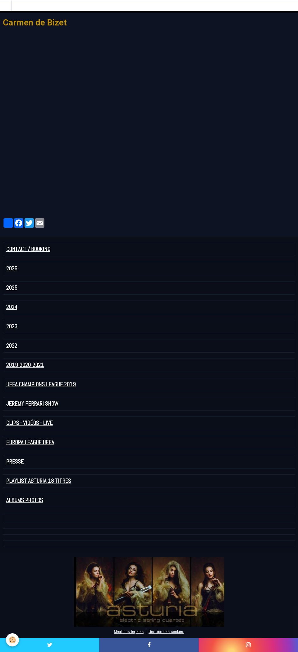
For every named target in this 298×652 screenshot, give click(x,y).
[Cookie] (12, 639)
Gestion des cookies (166, 631)
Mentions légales (129, 631)
